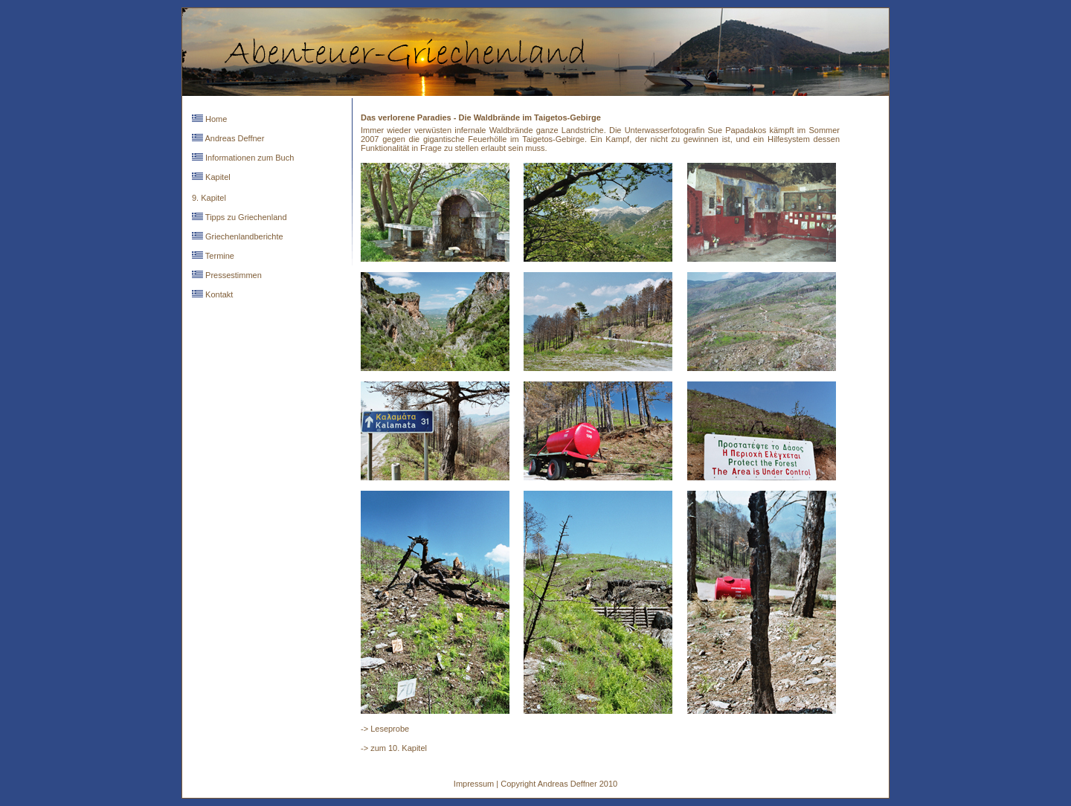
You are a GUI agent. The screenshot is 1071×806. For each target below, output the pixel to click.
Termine (218, 255)
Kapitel (217, 177)
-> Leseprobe (385, 728)
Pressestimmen (232, 275)
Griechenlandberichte (243, 236)
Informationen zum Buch (248, 157)
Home (215, 119)
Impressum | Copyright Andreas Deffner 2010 (535, 783)
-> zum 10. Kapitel (394, 748)
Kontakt (218, 294)
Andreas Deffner (233, 138)
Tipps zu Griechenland (245, 217)
